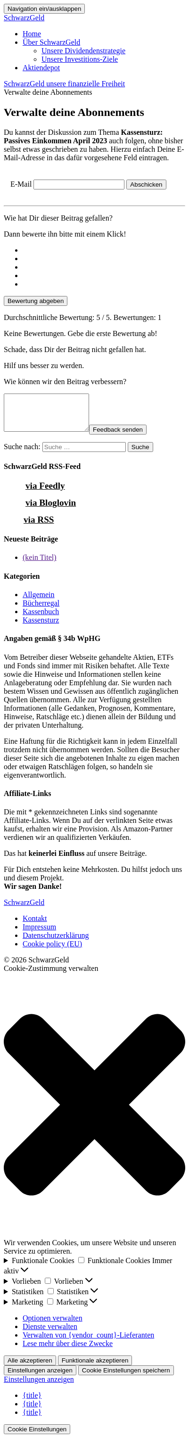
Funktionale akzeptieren (95, 1367)
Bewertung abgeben (36, 300)
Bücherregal (41, 610)
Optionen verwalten (52, 1325)
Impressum (39, 934)
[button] (94, 1113)
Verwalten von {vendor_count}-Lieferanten (88, 1342)
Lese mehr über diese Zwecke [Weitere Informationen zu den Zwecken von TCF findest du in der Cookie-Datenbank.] (68, 1350)
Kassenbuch (41, 619)
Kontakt (35, 925)
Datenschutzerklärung (56, 942)
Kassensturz (41, 627)
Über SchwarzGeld (51, 42)
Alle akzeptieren (30, 1367)
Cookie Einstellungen (37, 1436)
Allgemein (39, 602)
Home (32, 34)
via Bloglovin (50, 510)
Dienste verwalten (50, 1334)
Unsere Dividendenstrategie (83, 51)
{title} (32, 1402)
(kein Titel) (40, 564)
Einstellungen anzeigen (40, 1377)
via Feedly (45, 493)
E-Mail (21, 184)
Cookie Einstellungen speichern (126, 1377)
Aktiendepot (41, 68)
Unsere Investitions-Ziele (79, 59)
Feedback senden (127, 436)
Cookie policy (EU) (52, 951)
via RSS (39, 527)
